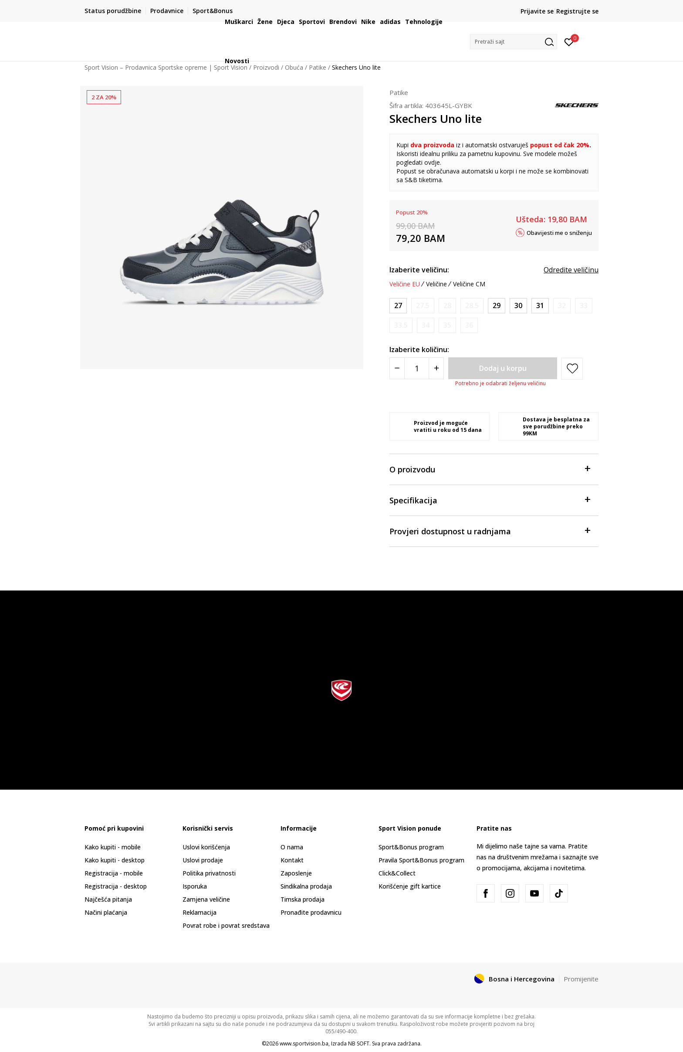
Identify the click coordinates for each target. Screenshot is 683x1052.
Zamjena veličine (206, 899)
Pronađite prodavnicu (311, 912)
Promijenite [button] (581, 978)
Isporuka (195, 886)
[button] (513, 41)
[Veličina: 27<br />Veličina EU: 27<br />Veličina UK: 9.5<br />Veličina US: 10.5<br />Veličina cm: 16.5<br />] (398, 305)
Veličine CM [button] (469, 284)
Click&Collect (397, 873)
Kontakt (292, 860)
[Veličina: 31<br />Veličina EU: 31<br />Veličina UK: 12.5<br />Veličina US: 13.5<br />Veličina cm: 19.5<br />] (540, 305)
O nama (292, 847)
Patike (398, 92)
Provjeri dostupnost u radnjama (489, 530)
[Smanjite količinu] (397, 368)
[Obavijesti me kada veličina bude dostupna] (422, 305)
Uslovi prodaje (203, 860)
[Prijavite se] (569, 41)
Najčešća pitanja (108, 899)
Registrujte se (577, 11)
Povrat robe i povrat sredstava (226, 925)
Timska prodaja (303, 899)
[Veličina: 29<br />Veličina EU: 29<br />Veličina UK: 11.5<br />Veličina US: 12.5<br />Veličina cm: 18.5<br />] (496, 305)
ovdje (432, 162)
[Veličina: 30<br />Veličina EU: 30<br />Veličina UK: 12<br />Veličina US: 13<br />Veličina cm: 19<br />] (518, 305)
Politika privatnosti (209, 873)
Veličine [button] (436, 284)
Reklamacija (199, 912)
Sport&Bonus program (411, 847)
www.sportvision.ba (304, 1043)
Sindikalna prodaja (306, 886)
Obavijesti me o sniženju (559, 232)
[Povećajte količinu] (436, 368)
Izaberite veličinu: (419, 270)
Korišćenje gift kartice (410, 886)
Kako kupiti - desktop (115, 860)
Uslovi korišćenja (206, 847)
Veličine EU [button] (404, 284)
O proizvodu (489, 469)
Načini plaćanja (106, 912)
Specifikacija (489, 500)
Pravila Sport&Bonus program (421, 860)
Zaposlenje (296, 873)
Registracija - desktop (116, 886)
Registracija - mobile (114, 873)
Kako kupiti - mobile (113, 847)
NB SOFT (358, 1043)
